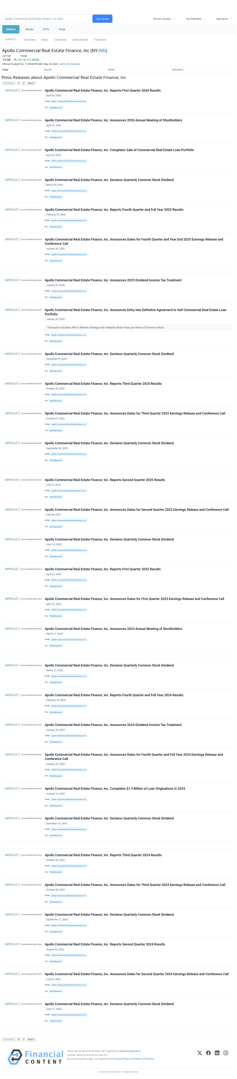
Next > (31, 83)
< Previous (8, 83)
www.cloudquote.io (130, 1051)
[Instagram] (226, 1057)
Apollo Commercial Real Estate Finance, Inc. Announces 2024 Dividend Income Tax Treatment (113, 725)
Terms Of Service (144, 1058)
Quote (48, 69)
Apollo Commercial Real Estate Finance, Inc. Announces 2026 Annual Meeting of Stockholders (113, 120)
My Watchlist (193, 19)
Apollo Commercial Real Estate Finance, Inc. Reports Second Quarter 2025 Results (105, 480)
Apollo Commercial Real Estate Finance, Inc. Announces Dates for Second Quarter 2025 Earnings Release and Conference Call (137, 510)
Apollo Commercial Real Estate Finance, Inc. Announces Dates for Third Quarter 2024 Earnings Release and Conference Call (135, 885)
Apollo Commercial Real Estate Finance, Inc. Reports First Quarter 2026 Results (103, 90)
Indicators (222, 19)
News (44, 39)
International (80, 39)
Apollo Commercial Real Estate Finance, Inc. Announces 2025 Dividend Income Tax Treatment (113, 280)
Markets (11, 29)
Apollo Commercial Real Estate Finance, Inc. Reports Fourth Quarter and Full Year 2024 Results (114, 695)
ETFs (46, 29)
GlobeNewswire (56, 108)
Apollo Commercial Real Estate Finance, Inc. (68, 101)
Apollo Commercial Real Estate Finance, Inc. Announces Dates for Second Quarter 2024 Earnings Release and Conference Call (137, 974)
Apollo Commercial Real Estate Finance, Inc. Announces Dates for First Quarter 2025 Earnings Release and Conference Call (134, 599)
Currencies (60, 39)
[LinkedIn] (217, 1057)
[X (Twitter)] (199, 1057)
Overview (29, 39)
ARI (102, 50)
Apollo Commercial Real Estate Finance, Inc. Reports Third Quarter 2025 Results (103, 384)
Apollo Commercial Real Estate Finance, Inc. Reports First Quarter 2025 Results (103, 569)
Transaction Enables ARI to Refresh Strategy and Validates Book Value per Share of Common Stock (106, 327)
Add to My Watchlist (69, 64)
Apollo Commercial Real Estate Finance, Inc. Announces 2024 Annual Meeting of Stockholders (113, 629)
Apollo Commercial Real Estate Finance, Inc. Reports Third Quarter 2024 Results (103, 855)
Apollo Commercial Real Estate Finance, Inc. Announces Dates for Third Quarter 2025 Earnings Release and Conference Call (135, 413)
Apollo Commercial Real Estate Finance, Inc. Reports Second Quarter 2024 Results (105, 944)
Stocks (29, 29)
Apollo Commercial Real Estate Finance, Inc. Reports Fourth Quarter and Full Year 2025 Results (114, 210)
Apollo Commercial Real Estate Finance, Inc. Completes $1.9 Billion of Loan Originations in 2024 (115, 788)
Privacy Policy (121, 1058)
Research (177, 69)
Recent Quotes (162, 19)
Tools (62, 29)
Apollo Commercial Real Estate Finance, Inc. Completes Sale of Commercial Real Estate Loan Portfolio (119, 150)
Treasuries (100, 39)
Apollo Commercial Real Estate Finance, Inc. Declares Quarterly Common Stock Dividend (109, 180)
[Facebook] (208, 1057)
